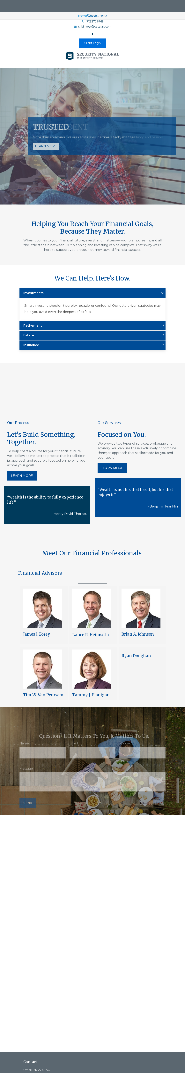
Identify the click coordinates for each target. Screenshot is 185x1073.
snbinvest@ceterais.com (92, 26)
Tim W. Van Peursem (43, 694)
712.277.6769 (93, 21)
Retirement (32, 325)
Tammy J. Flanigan (91, 694)
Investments (33, 293)
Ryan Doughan (136, 655)
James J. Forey (36, 634)
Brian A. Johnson (138, 634)
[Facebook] (92, 34)
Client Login (92, 43)
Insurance (31, 345)
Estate (28, 335)
